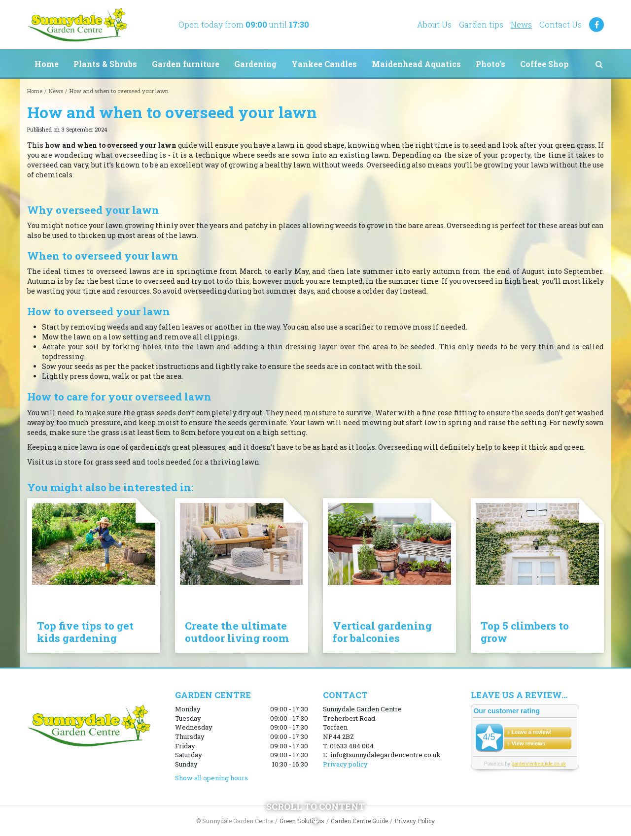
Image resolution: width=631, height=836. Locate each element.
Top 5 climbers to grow (525, 632)
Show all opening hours (211, 777)
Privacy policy (345, 764)
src (599, 64)
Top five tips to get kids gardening (85, 632)
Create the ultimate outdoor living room (237, 632)
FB (596, 24)
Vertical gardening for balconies (382, 632)
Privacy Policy (414, 821)
